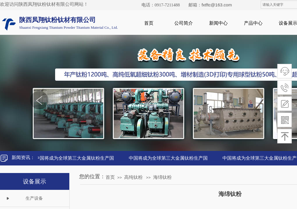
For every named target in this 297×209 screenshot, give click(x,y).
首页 (148, 23)
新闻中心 (218, 23)
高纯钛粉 (133, 177)
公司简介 (183, 23)
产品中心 (253, 23)
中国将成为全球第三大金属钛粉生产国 (75, 158)
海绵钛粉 (162, 177)
